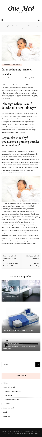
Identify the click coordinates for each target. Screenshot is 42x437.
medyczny (9, 78)
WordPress (34, 433)
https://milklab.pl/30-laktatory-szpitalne (16, 211)
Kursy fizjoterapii (9, 387)
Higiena (5, 383)
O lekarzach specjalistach (12, 391)
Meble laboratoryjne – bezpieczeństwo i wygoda (18, 299)
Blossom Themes (13, 433)
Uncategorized (8, 408)
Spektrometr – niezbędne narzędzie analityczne (18, 330)
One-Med (21, 8)
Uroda (5, 412)
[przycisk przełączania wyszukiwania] (39, 20)
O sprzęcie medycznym (11, 65)
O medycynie (7, 395)
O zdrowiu (6, 404)
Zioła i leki (6, 416)
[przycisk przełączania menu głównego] (2, 20)
